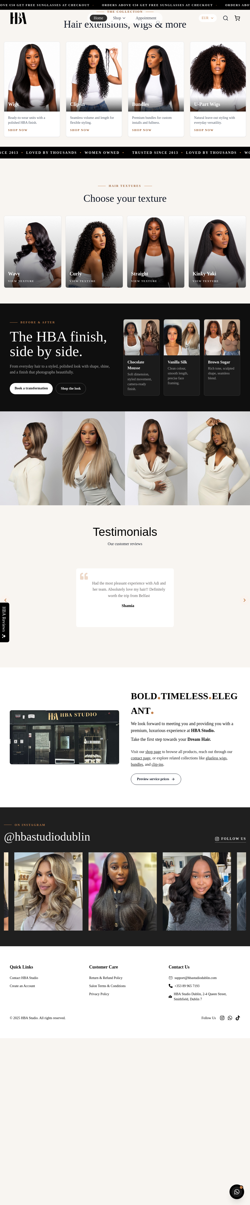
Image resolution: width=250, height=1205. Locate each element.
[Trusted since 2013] (125, 320)
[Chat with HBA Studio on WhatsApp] (236, 1191)
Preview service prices (156, 946)
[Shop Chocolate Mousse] (141, 524)
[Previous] (5, 767)
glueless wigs (216, 925)
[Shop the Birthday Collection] (125, 83)
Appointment (146, 18)
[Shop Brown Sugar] (222, 524)
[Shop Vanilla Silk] (182, 524)
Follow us (230, 1005)
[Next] (245, 767)
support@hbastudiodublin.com (196, 1145)
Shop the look (71, 555)
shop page (153, 918)
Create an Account (22, 1153)
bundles (137, 931)
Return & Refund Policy (106, 1145)
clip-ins (157, 931)
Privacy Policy (99, 1161)
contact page (140, 925)
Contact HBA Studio (24, 1145)
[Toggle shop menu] (124, 18)
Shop (117, 18)
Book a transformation (31, 555)
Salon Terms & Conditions (107, 1153)
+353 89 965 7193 (187, 1153)
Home (98, 18)
